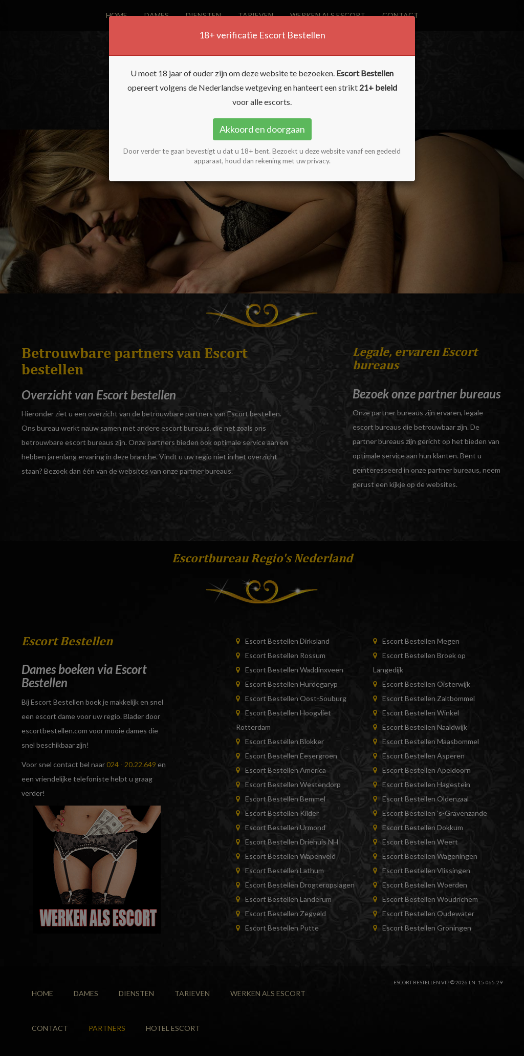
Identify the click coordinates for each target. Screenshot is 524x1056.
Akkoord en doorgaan (262, 129)
